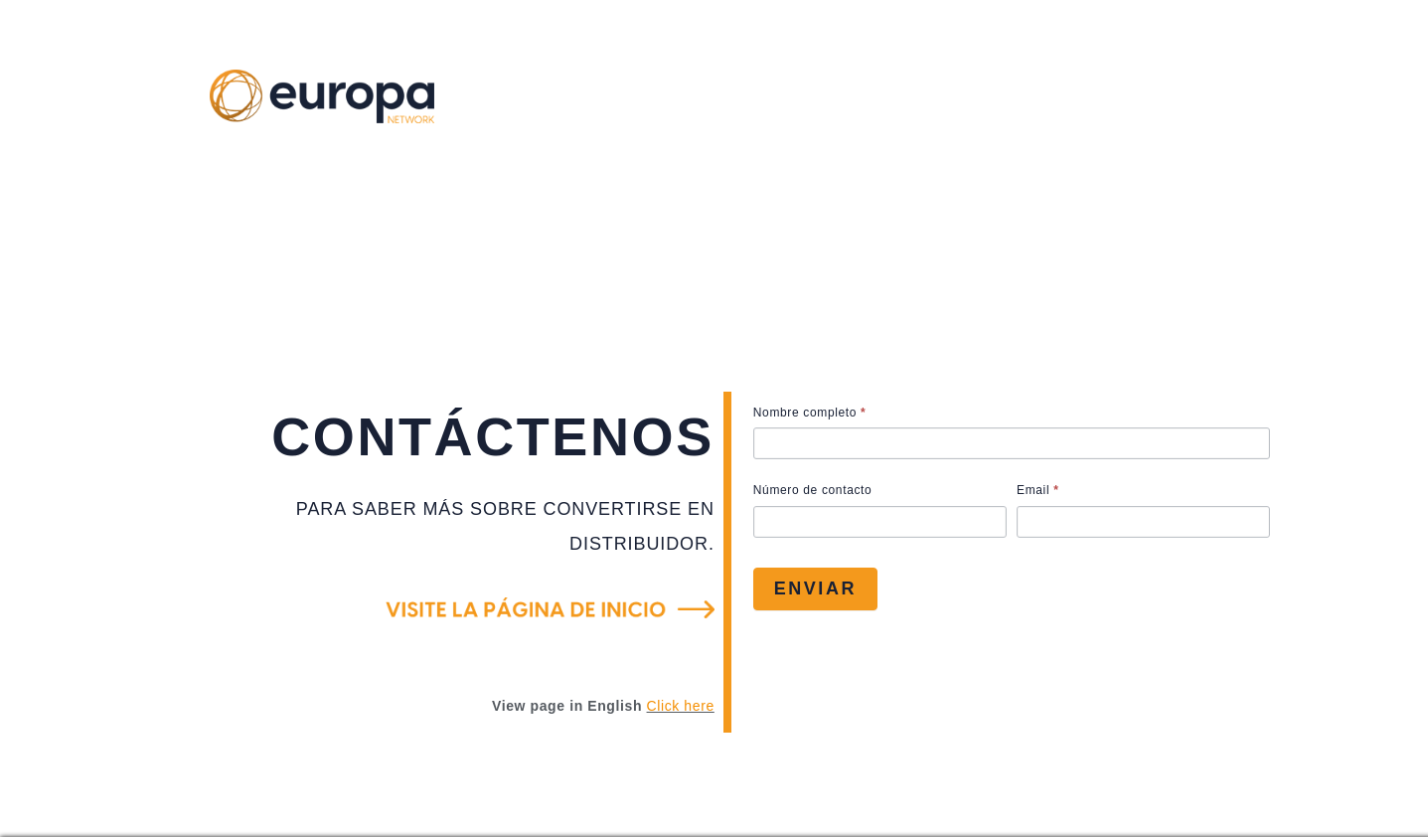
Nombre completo (810, 412)
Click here (680, 706)
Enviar (815, 588)
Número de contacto (813, 490)
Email (1038, 490)
